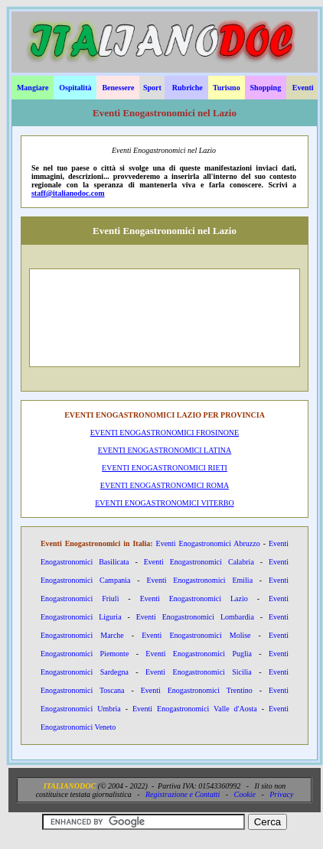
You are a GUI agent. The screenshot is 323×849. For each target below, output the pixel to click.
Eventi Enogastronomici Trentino (197, 690)
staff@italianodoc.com (68, 193)
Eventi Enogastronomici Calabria (199, 562)
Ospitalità (75, 87)
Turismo (226, 87)
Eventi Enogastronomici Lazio (194, 598)
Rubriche (187, 87)
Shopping (266, 87)
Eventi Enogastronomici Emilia (199, 580)
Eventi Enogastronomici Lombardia (195, 617)
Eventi (303, 87)
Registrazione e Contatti (182, 794)
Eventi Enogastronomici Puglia (198, 653)
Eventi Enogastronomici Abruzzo (208, 543)
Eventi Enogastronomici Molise (196, 635)
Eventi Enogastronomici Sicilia (198, 672)
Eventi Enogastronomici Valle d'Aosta (194, 708)
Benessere (118, 87)
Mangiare (32, 87)
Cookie (245, 794)
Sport (152, 87)
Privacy (281, 794)
